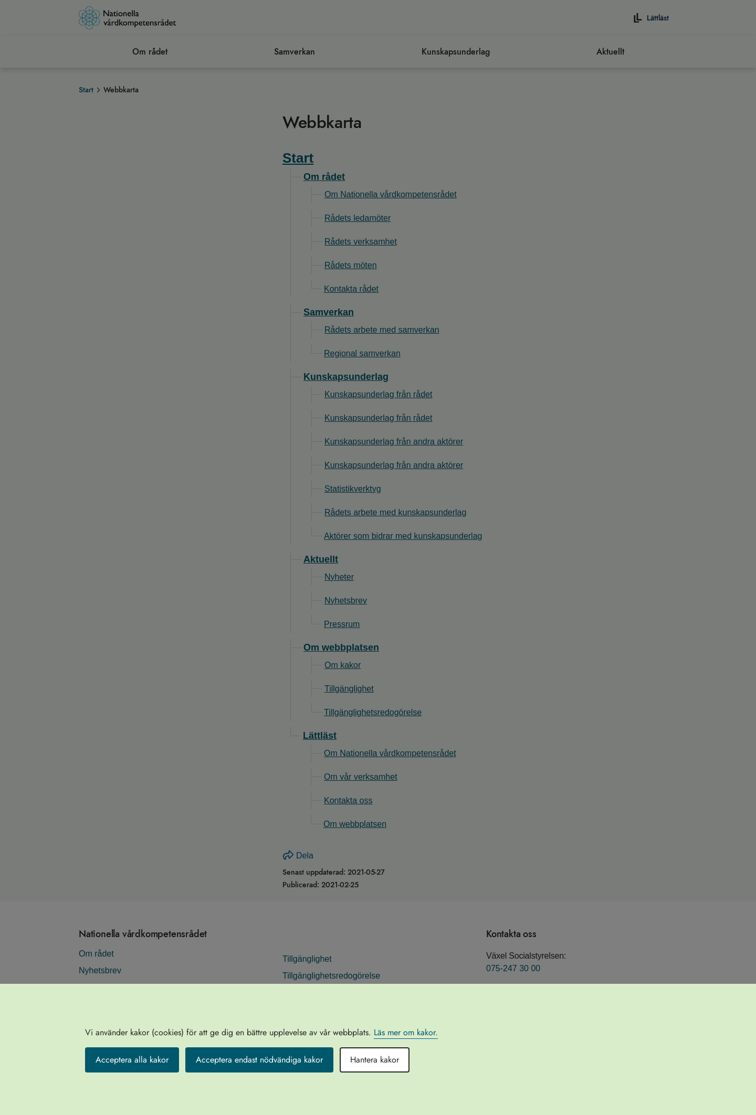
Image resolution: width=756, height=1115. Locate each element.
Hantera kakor (374, 1060)
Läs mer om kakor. (406, 1032)
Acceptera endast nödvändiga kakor (259, 1060)
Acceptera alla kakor (132, 1060)
